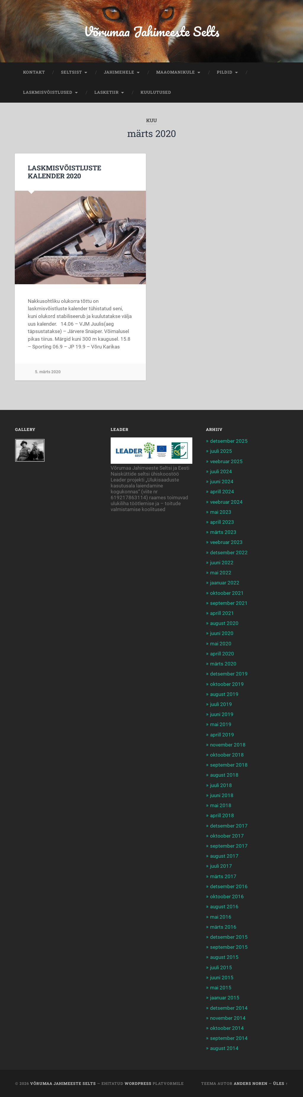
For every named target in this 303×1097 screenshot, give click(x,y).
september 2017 (229, 846)
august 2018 (224, 775)
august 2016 (224, 906)
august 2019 (224, 694)
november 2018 (228, 745)
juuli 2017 (221, 866)
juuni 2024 (221, 481)
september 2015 (229, 947)
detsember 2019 (229, 674)
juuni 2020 (221, 633)
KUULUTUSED (156, 92)
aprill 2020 (222, 654)
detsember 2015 (229, 937)
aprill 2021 (222, 613)
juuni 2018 (221, 795)
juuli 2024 (221, 471)
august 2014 (224, 1048)
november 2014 (228, 1018)
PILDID (225, 72)
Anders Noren (250, 1083)
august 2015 (224, 957)
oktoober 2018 (227, 755)
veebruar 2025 (226, 461)
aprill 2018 (222, 815)
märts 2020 (223, 664)
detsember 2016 (229, 886)
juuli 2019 (221, 704)
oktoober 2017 (227, 836)
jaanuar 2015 (224, 998)
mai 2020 (220, 644)
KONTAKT (34, 72)
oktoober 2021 (227, 593)
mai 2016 (220, 917)
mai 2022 (220, 573)
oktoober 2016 (227, 896)
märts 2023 (223, 532)
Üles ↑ (280, 1083)
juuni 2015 (221, 977)
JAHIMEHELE (119, 72)
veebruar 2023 (226, 542)
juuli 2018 (221, 785)
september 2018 (229, 765)
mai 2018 (220, 805)
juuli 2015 (221, 967)
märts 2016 (223, 927)
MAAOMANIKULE (175, 72)
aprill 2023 (222, 522)
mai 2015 (220, 988)
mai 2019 (220, 724)
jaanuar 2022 (224, 583)
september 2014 (229, 1038)
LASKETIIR (106, 92)
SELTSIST (71, 72)
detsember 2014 (229, 1008)
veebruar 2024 (226, 502)
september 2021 (229, 603)
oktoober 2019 (227, 684)
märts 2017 (223, 876)
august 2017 (224, 856)
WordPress (138, 1083)
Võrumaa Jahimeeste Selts (151, 31)
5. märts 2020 (48, 371)
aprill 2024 (222, 492)
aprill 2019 (222, 735)
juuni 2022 (221, 563)
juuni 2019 (221, 714)
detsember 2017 (229, 826)
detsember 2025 (229, 441)
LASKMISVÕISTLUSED (47, 92)
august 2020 (224, 623)
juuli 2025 (221, 451)
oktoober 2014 (227, 1028)
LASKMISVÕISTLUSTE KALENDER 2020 (64, 171)
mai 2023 (220, 512)
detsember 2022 (229, 552)
